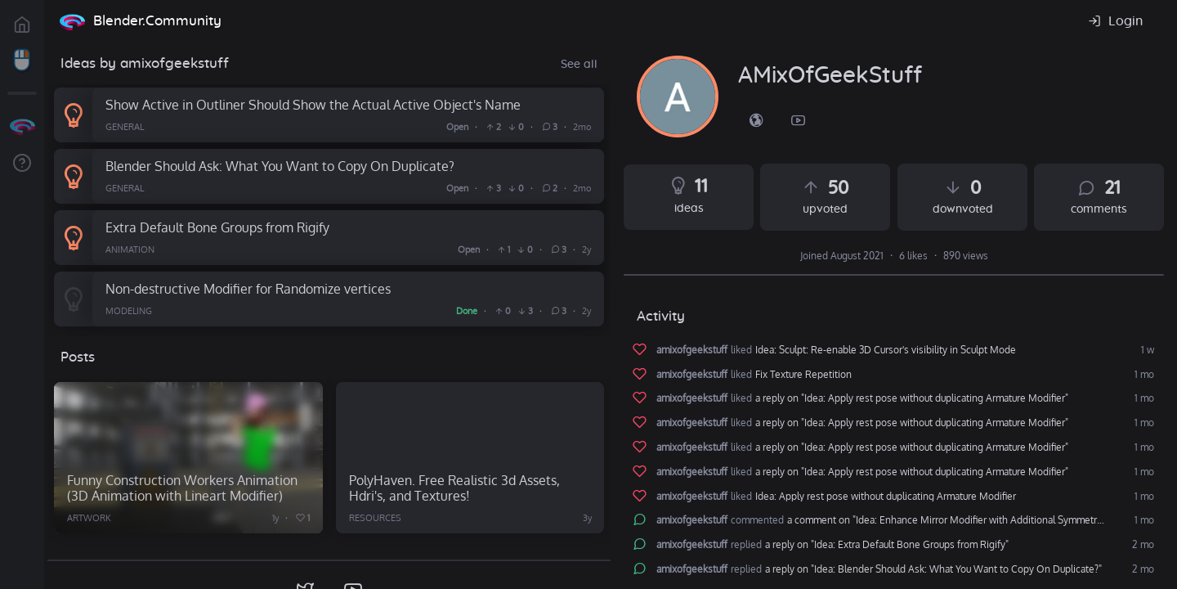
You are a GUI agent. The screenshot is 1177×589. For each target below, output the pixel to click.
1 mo (1143, 374)
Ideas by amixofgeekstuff (144, 63)
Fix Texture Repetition (803, 374)
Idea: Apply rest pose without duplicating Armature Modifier (885, 496)
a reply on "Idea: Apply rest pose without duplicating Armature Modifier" (911, 398)
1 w (1146, 350)
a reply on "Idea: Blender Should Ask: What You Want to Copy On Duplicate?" (933, 569)
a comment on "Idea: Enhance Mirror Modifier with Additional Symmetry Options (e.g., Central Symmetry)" (972, 520)
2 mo (1142, 545)
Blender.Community (157, 21)
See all (579, 64)
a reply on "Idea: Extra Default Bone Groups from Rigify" (887, 545)
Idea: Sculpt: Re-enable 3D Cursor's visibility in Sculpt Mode (885, 350)
